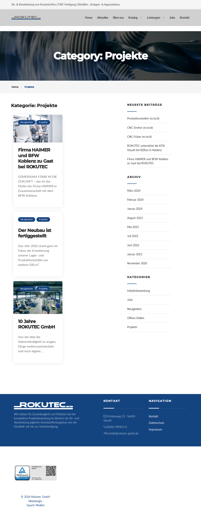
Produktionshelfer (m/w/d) (143, 118)
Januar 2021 (134, 254)
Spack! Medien (36, 505)
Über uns (118, 17)
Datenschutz (156, 422)
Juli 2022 (132, 236)
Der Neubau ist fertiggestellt (34, 233)
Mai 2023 (133, 227)
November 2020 (137, 263)
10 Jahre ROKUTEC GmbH (36, 324)
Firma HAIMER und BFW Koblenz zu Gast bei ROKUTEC (35, 158)
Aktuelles (102, 17)
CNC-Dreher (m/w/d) (140, 127)
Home (88, 17)
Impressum (155, 429)
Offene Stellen (135, 318)
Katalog (133, 17)
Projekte (43, 122)
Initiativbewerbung (138, 290)
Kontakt (184, 17)
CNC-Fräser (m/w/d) (139, 136)
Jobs (172, 17)
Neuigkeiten (26, 122)
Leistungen (153, 17)
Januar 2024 (134, 208)
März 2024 (133, 190)
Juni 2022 (133, 245)
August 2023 (135, 218)
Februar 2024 (135, 199)
